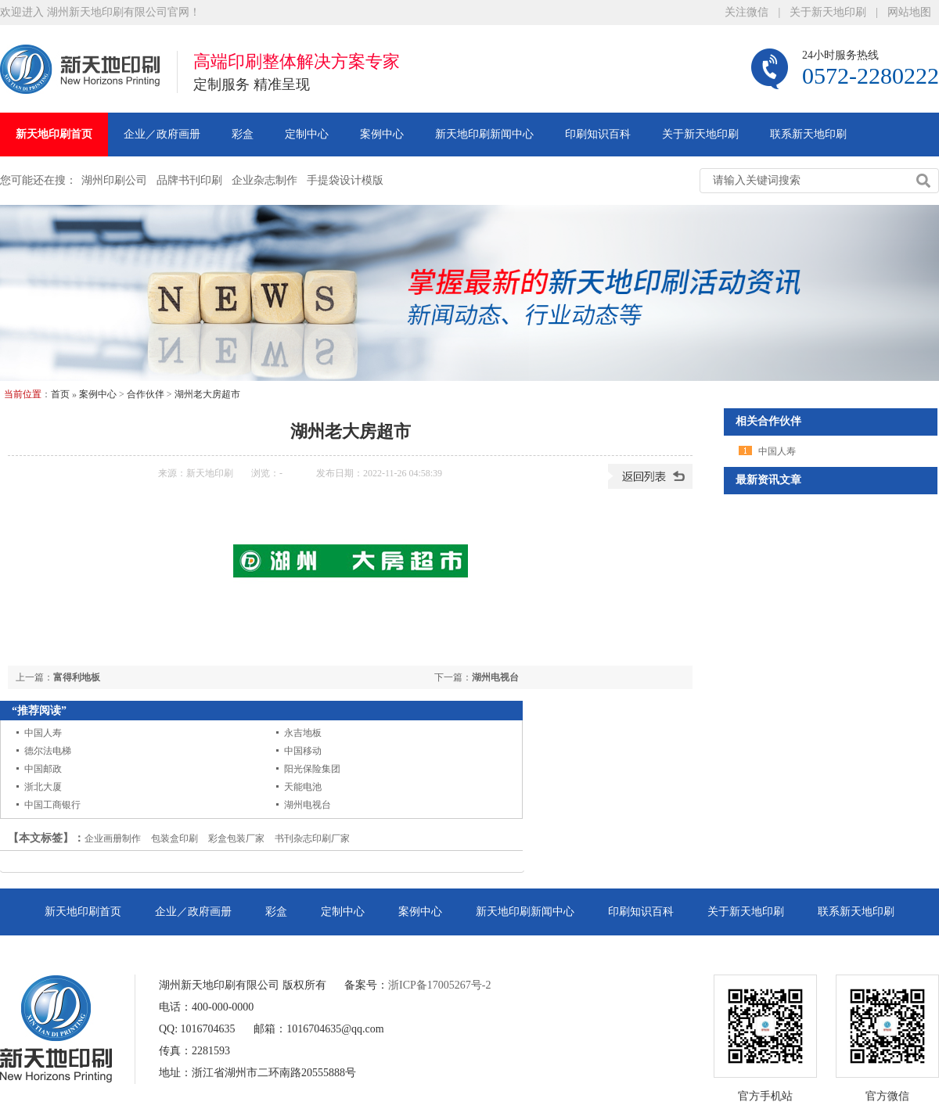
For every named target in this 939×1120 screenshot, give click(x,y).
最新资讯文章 (768, 480)
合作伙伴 (145, 394)
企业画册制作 (113, 838)
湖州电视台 (495, 677)
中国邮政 (43, 768)
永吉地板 (303, 732)
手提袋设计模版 (345, 180)
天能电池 (303, 786)
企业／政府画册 (162, 134)
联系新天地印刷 (808, 134)
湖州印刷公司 (114, 180)
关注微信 (746, 12)
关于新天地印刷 (828, 12)
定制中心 (307, 134)
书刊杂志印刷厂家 (312, 838)
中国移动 (303, 750)
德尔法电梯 (47, 750)
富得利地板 (76, 677)
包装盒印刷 (174, 838)
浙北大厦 (43, 786)
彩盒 (243, 134)
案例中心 (382, 134)
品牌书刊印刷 (189, 180)
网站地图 (909, 12)
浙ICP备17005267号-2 (439, 985)
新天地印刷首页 (54, 134)
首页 (60, 394)
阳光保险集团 (312, 768)
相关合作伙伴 (768, 421)
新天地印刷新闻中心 (484, 134)
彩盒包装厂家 (236, 838)
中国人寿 (43, 732)
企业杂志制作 (264, 180)
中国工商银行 (52, 804)
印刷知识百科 (598, 134)
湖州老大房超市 (207, 394)
